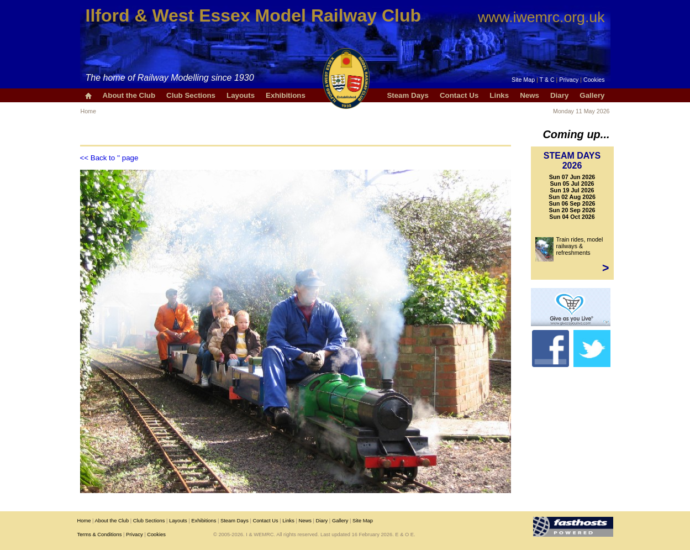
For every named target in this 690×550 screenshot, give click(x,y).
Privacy (568, 79)
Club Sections (190, 95)
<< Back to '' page (109, 158)
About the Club (129, 95)
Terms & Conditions (99, 534)
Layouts (241, 95)
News (529, 95)
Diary (559, 95)
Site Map (523, 79)
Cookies (594, 79)
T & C (547, 79)
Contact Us (459, 95)
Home (88, 111)
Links (499, 95)
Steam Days (408, 95)
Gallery (592, 95)
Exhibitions (286, 95)
